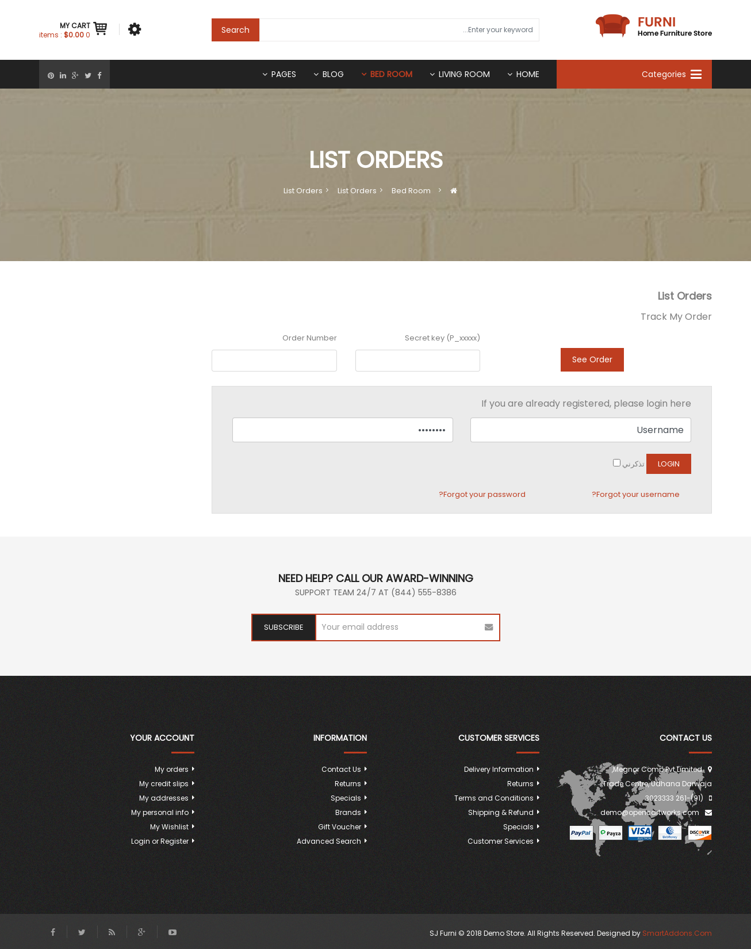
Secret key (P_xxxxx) (442, 337)
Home (527, 74)
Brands (348, 812)
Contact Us (341, 769)
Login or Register (160, 841)
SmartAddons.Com (677, 933)
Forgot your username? (636, 494)
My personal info (160, 812)
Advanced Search (329, 841)
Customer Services (501, 841)
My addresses (164, 798)
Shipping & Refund (501, 812)
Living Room (464, 74)
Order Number (309, 337)
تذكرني (633, 463)
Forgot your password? (482, 494)
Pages (283, 74)
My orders (172, 769)
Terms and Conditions (494, 798)
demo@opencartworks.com (649, 812)
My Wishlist (169, 827)
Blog (333, 74)
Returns (520, 784)
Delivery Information (499, 769)
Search (235, 30)
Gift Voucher (339, 827)
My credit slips (164, 784)
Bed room (391, 74)
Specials (518, 827)
